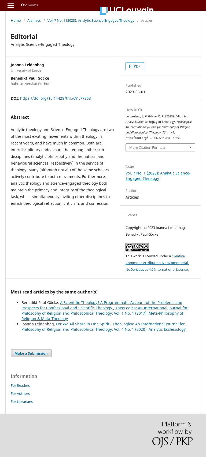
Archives (34, 20)
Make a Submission (31, 353)
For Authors (20, 393)
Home (16, 20)
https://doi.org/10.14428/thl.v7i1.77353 (55, 98)
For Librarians (22, 401)
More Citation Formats (147, 147)
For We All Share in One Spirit (83, 323)
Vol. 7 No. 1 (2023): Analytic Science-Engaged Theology (90, 20)
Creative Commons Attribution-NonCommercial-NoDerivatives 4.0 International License (157, 263)
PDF (136, 66)
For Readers (20, 385)
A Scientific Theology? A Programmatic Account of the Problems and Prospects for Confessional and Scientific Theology (101, 305)
